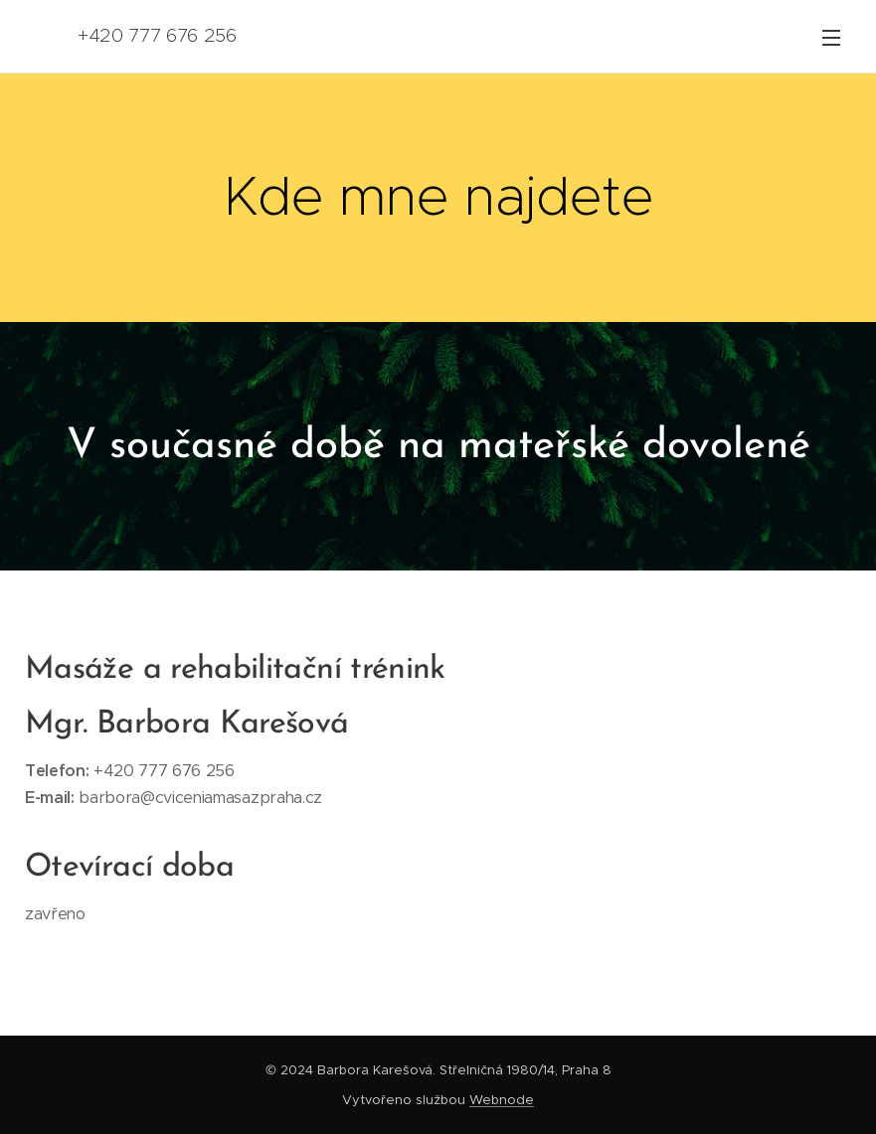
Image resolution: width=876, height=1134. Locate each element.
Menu (831, 38)
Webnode (501, 1099)
